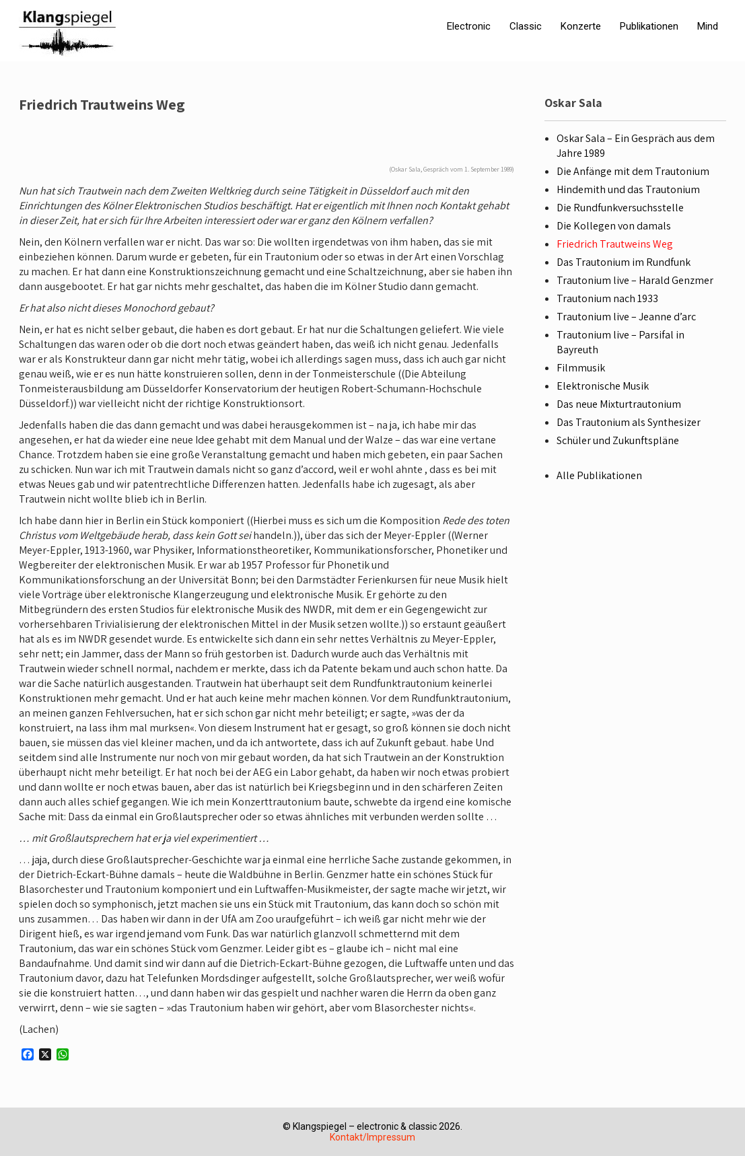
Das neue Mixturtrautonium (619, 404)
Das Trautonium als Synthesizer (629, 422)
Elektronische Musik (603, 386)
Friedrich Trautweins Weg (615, 244)
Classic (525, 26)
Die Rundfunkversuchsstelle (620, 208)
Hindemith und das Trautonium (628, 189)
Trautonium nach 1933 (607, 298)
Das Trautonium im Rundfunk (623, 262)
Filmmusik (581, 368)
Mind (707, 26)
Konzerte (581, 26)
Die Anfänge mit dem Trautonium (633, 171)
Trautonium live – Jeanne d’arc (626, 317)
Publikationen (649, 26)
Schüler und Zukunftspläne (618, 440)
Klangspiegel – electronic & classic (365, 1126)
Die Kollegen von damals (614, 226)
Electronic (469, 26)
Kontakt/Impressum (372, 1137)
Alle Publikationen (599, 475)
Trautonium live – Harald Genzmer (635, 280)
